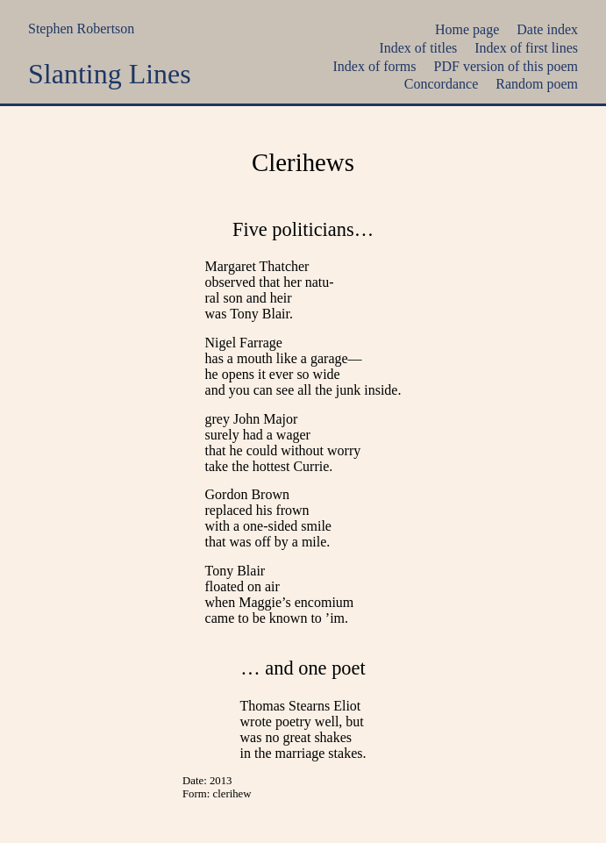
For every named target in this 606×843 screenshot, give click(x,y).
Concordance (441, 83)
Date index (547, 29)
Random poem (536, 83)
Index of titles (418, 47)
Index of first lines (526, 47)
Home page (467, 29)
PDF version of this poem (506, 66)
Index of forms (374, 66)
